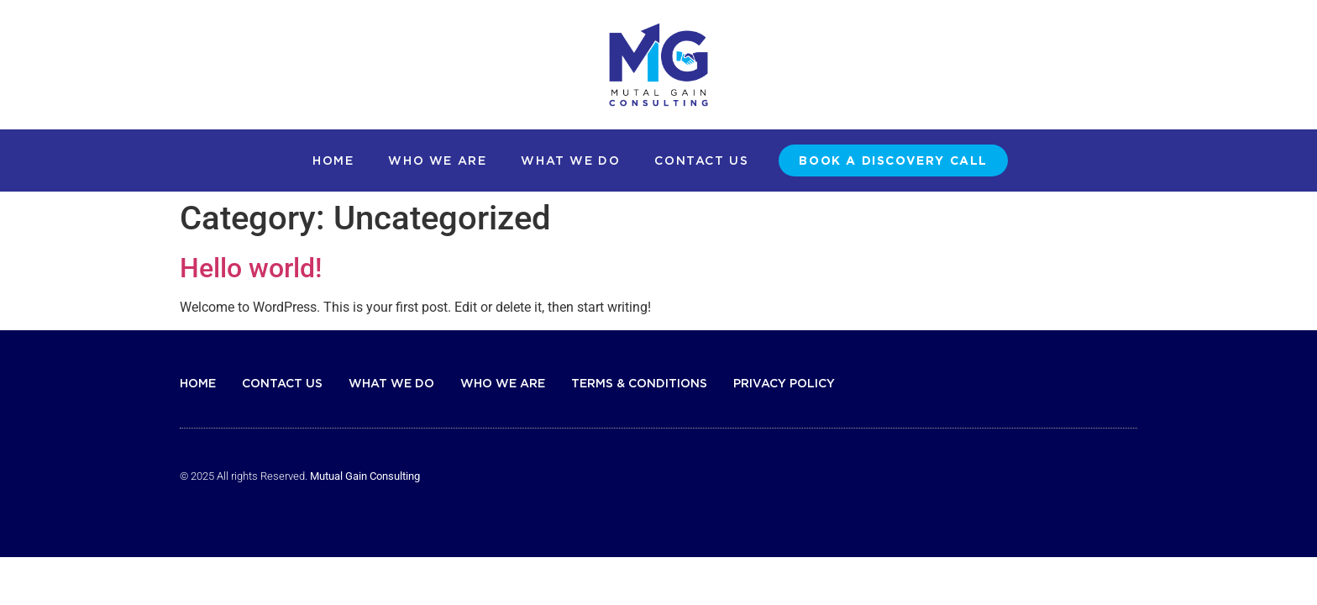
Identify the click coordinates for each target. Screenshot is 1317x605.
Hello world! (251, 268)
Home (333, 160)
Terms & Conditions (639, 383)
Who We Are (437, 160)
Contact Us (701, 160)
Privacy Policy (784, 383)
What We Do (570, 160)
